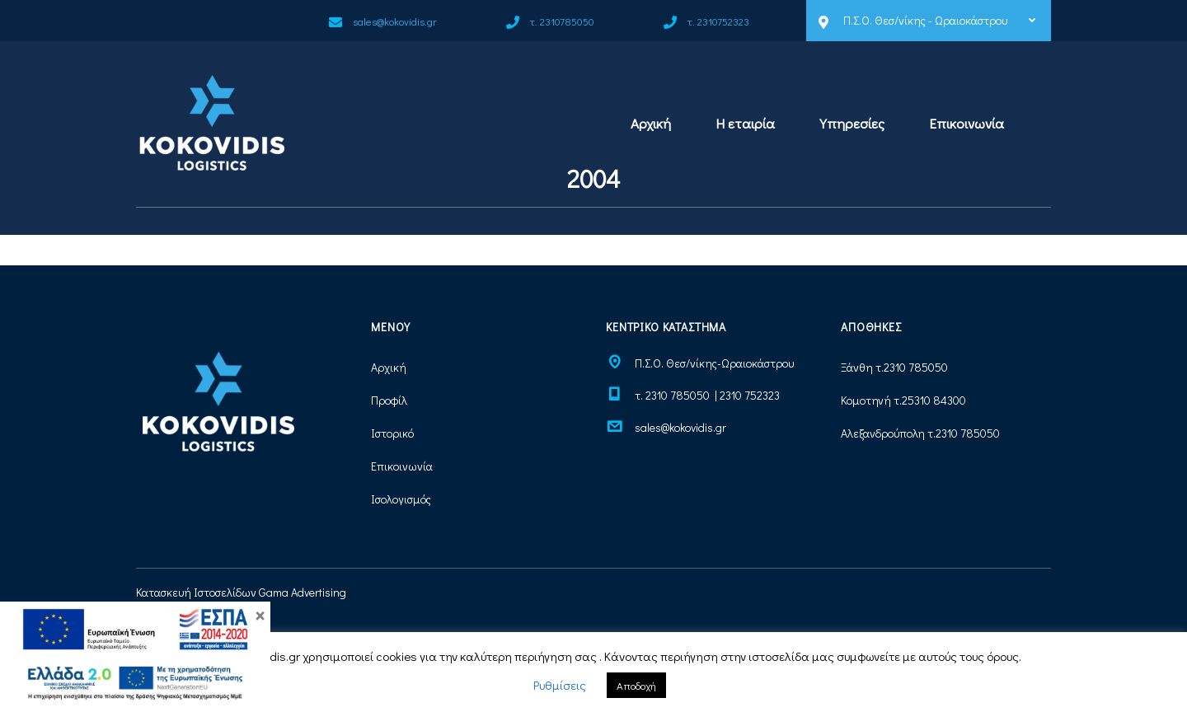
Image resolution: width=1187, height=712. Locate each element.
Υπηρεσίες (851, 123)
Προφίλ (389, 400)
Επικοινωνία (966, 123)
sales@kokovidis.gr (680, 427)
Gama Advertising (302, 592)
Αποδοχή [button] (636, 685)
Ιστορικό (392, 433)
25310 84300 (934, 400)
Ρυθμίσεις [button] (559, 685)
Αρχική (651, 123)
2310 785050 (916, 367)
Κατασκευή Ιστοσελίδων (196, 592)
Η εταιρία (745, 123)
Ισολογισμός (401, 499)
